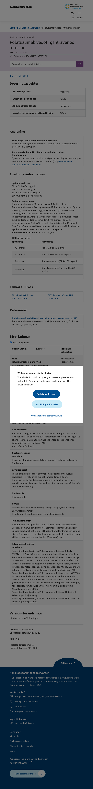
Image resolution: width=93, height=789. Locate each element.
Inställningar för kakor (47, 404)
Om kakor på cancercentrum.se (46, 415)
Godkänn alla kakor (46, 394)
